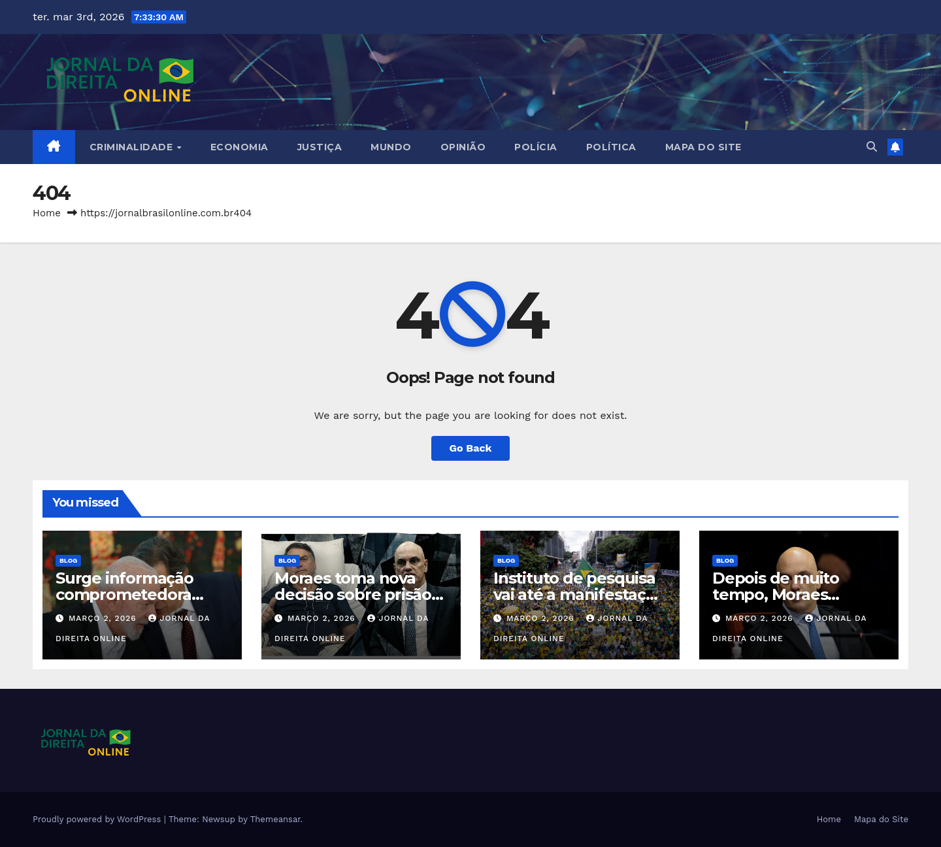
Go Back (471, 448)
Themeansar (275, 819)
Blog (68, 560)
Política (611, 147)
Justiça (319, 147)
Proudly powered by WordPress (98, 819)
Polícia (535, 147)
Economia (239, 147)
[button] (872, 147)
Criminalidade (133, 147)
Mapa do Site (703, 147)
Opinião (463, 147)
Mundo (391, 147)
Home (47, 213)
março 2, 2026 (104, 618)
